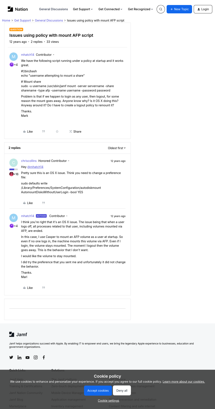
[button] (179, 9)
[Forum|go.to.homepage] (18, 9)
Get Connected (110, 9)
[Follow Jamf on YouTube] (27, 357)
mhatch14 (27, 54)
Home (6, 20)
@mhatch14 (35, 167)
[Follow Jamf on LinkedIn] (19, 357)
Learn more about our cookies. (184, 381)
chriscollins (29, 161)
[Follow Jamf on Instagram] (36, 357)
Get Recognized (141, 9)
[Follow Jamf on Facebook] (44, 357)
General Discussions (53, 9)
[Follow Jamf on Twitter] (11, 357)
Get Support (83, 9)
